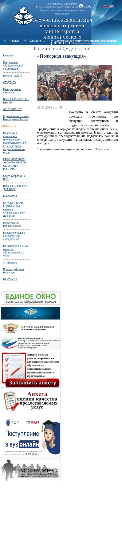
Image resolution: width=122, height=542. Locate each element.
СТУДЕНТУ (9, 82)
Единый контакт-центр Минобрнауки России (16, 118)
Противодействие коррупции (13, 271)
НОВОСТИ (9, 126)
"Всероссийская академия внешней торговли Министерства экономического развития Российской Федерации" (62, 34)
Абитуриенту (37, 40)
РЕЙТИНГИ (10, 279)
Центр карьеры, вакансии (12, 91)
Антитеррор (10, 262)
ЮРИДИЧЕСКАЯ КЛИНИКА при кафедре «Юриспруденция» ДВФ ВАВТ (14, 209)
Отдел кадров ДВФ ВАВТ (14, 178)
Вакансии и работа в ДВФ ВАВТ (15, 187)
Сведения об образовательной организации (13, 65)
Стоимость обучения (68, 40)
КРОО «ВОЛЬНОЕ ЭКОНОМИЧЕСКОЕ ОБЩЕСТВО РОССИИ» (14, 164)
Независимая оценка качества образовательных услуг (15, 251)
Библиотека (10, 196)
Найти (112, 41)
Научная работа (12, 75)
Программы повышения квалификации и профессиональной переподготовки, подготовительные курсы (14, 143)
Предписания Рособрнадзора (12, 224)
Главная (13, 40)
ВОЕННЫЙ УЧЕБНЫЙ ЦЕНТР (16, 101)
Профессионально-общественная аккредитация (14, 236)
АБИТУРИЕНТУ (12, 109)
